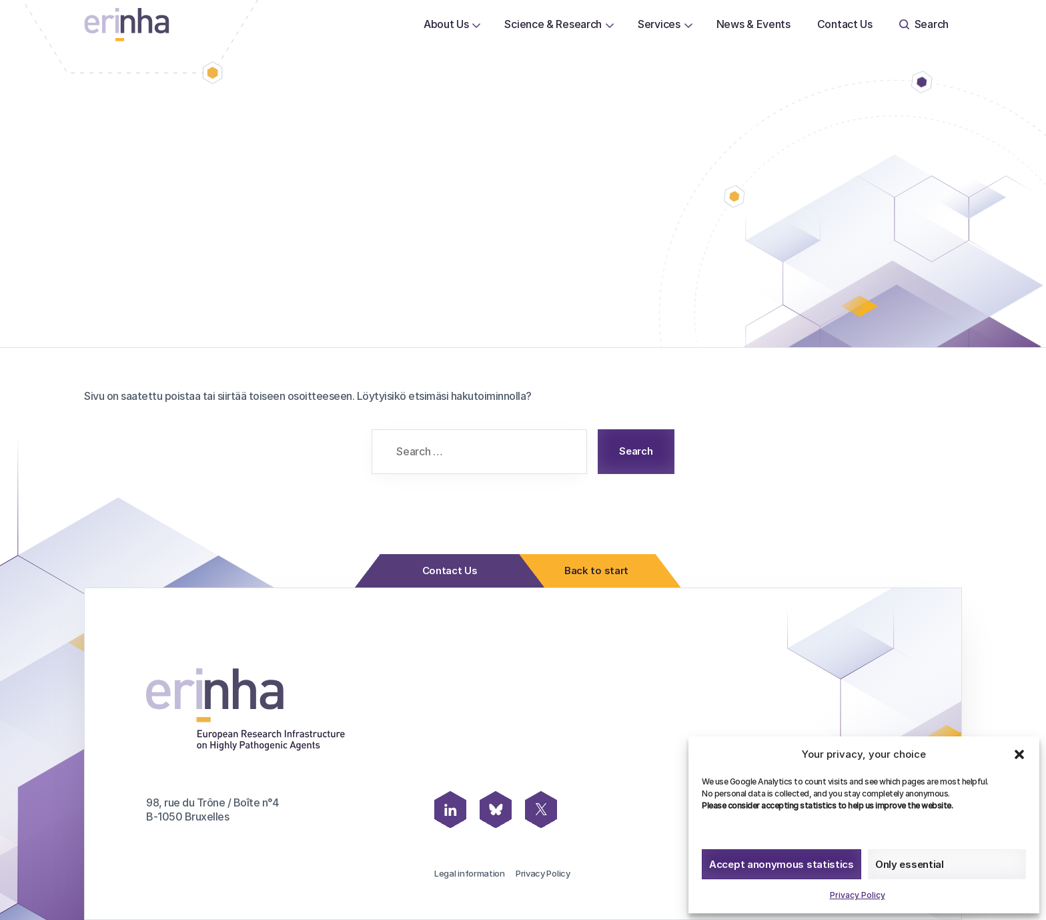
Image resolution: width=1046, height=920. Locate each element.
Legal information (469, 873)
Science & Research (553, 24)
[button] (1019, 754)
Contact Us (845, 24)
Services (659, 24)
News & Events (753, 24)
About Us (446, 24)
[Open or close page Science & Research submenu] (609, 24)
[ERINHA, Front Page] (126, 24)
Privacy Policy (857, 895)
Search (924, 24)
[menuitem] (446, 24)
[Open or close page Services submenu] (688, 24)
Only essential (909, 864)
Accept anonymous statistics (781, 864)
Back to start (592, 571)
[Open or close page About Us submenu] (476, 24)
